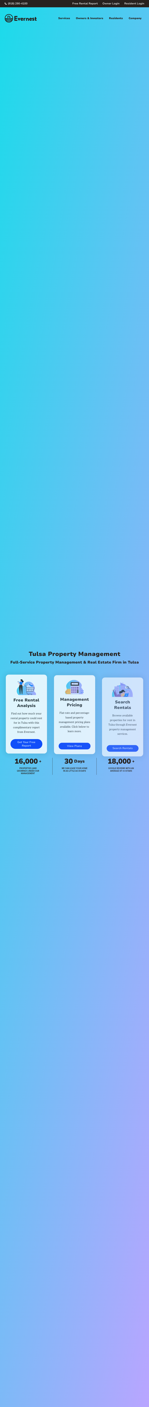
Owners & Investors (89, 18)
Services (64, 18)
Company (135, 18)
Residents (116, 18)
